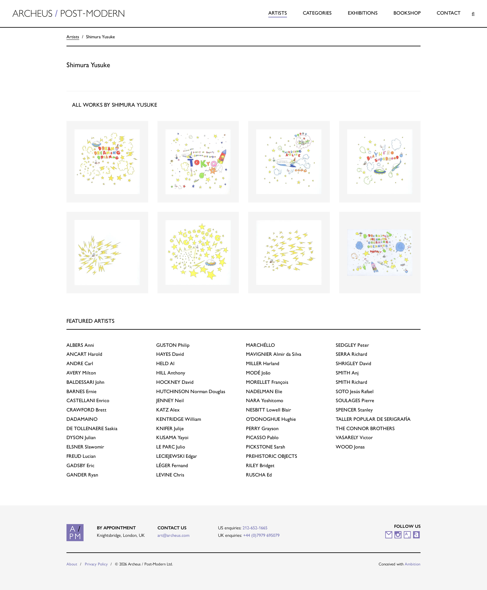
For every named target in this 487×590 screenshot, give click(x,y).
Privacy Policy (96, 564)
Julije (170, 428)
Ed (259, 475)
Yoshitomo (264, 400)
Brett (86, 410)
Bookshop (407, 13)
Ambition (413, 564)
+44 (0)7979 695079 (261, 535)
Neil (170, 400)
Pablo (262, 437)
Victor (354, 437)
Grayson (262, 428)
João (258, 373)
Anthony (170, 373)
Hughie (271, 419)
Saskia (91, 428)
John (85, 382)
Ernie (81, 391)
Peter (352, 345)
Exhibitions (363, 13)
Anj (347, 373)
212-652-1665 (255, 528)
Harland (262, 363)
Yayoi (172, 437)
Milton (81, 373)
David (170, 354)
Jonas (350, 447)
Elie (264, 391)
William (178, 419)
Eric (80, 465)
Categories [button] (317, 13)
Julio (170, 447)
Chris (170, 475)
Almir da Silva (273, 354)
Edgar (176, 456)
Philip (172, 345)
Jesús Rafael (355, 391)
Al (165, 363)
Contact (449, 13)
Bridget (260, 465)
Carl (79, 363)
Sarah (265, 447)
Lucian (81, 456)
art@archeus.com (173, 535)
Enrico (87, 400)
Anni (80, 345)
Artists (277, 13)
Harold (84, 354)
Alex (168, 410)
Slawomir (85, 447)
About (71, 564)
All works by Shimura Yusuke (114, 104)
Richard (351, 354)
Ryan (82, 475)
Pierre (355, 400)
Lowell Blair (268, 410)
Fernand (172, 465)
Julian (81, 437)
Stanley (354, 410)
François (267, 382)
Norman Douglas (190, 391)
